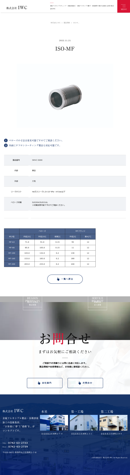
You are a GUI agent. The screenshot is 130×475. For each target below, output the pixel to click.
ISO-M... (74, 23)
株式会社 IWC (55, 23)
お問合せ (87, 383)
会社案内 (47, 383)
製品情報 (65, 23)
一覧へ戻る (67, 279)
